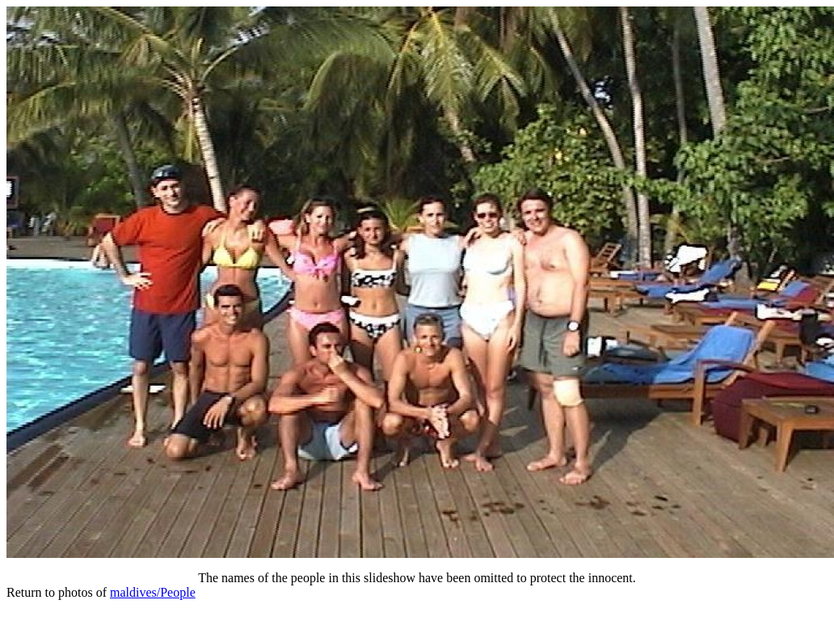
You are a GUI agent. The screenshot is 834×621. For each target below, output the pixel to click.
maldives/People (153, 592)
